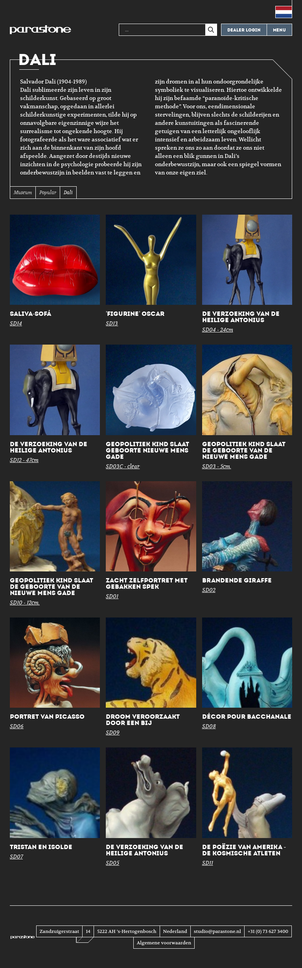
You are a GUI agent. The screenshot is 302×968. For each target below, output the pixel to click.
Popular (47, 192)
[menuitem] (283, 9)
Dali (68, 192)
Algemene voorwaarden (164, 943)
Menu (279, 30)
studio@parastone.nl (217, 931)
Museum (23, 192)
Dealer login (244, 30)
